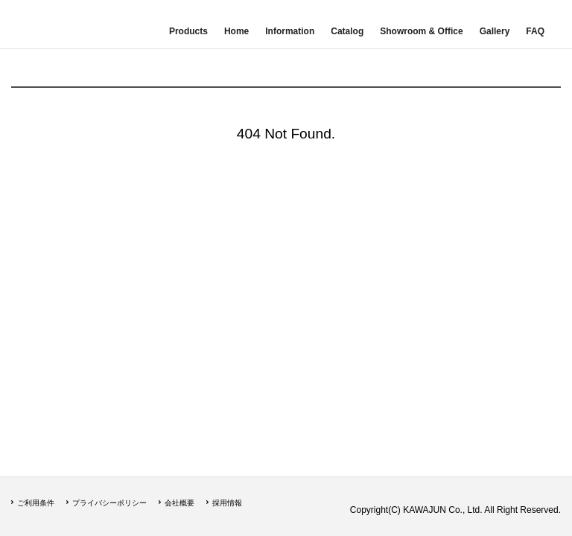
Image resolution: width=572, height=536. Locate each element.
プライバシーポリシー (109, 503)
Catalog (347, 31)
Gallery (495, 31)
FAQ (535, 31)
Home (236, 31)
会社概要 (179, 503)
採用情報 (227, 503)
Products (188, 31)
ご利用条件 (35, 503)
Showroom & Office (421, 31)
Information (289, 31)
